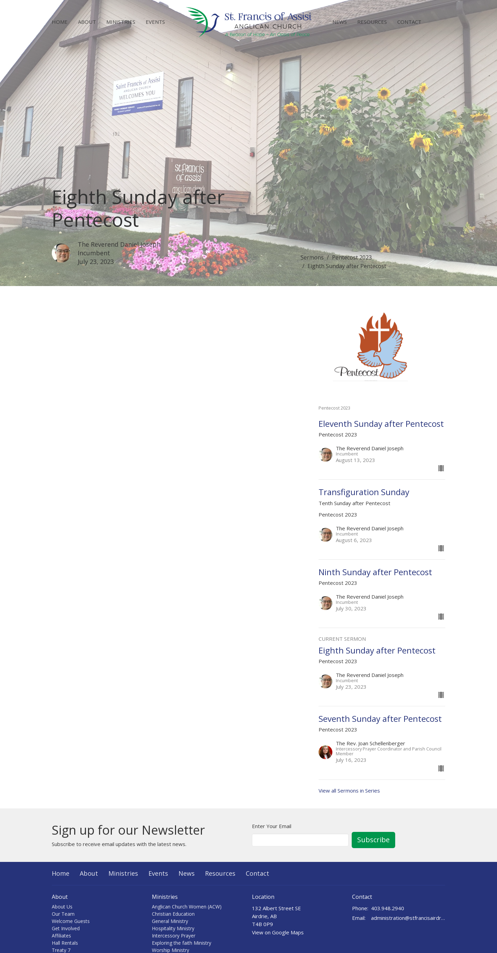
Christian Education (173, 914)
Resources (372, 21)
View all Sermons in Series (349, 790)
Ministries (120, 21)
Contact (409, 21)
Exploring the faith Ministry (181, 943)
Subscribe (373, 839)
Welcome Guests (71, 921)
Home (60, 21)
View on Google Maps (278, 932)
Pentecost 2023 (352, 257)
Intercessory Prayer (173, 935)
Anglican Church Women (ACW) (187, 906)
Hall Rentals (65, 943)
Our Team (63, 914)
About (87, 21)
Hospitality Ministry (173, 928)
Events (155, 21)
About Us (62, 906)
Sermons (312, 257)
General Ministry (170, 921)
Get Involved (66, 928)
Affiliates (61, 935)
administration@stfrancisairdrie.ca (408, 917)
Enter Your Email (271, 826)
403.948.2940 (387, 908)
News (339, 21)
